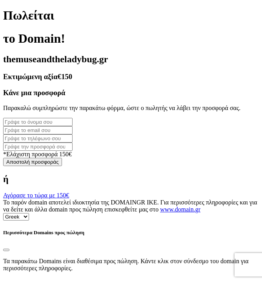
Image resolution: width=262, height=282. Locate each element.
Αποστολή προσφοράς (32, 162)
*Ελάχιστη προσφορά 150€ (37, 154)
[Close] (6, 250)
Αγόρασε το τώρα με (36, 195)
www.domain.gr (180, 209)
